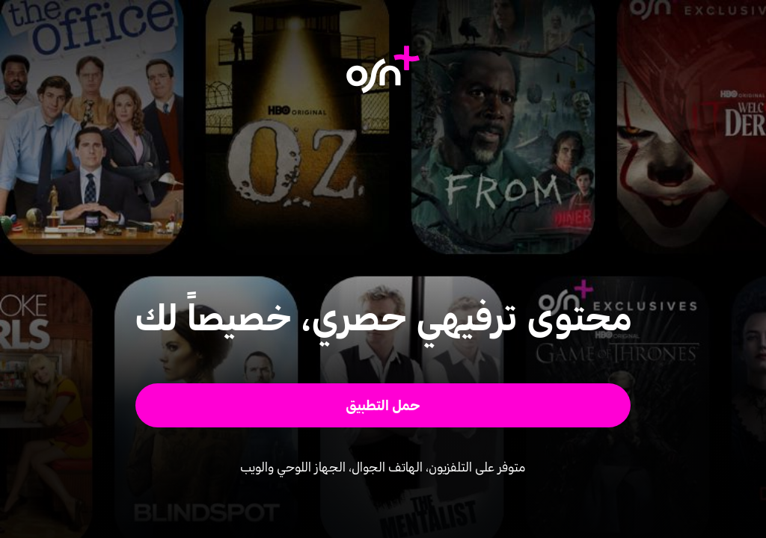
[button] (383, 405)
